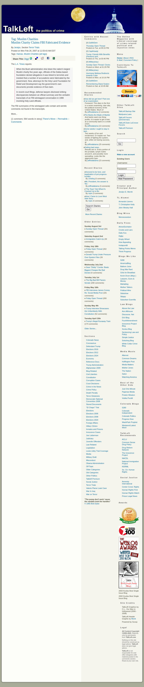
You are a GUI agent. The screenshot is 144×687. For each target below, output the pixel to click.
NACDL (125, 458)
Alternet (125, 355)
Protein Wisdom (128, 395)
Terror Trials (34, 47)
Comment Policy (130, 60)
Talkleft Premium (93, 479)
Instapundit (123, 245)
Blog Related (91, 371)
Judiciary (89, 439)
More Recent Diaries (93, 214)
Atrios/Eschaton (125, 227)
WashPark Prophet (129, 422)
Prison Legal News (129, 496)
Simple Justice (128, 337)
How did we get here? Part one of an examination (97, 100)
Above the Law (128, 308)
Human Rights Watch (130, 493)
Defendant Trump (93, 346)
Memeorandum (125, 217)
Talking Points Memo (127, 248)
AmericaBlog (125, 263)
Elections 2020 (92, 420)
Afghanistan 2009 (93, 368)
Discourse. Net (128, 314)
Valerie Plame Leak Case (96, 488)
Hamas (19, 54)
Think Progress (125, 251)
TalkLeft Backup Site (127, 111)
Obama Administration (95, 463)
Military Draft (91, 457)
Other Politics (91, 476)
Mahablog (124, 284)
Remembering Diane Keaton (97, 84)
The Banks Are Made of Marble (97, 115)
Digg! (26, 59)
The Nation (126, 371)
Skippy (123, 296)
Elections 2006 (92, 414)
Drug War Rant (126, 269)
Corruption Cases (93, 380)
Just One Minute (128, 389)
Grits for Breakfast (127, 273)
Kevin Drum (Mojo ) (128, 276)
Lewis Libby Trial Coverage (97, 451)
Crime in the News (93, 387)
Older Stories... (90, 329)
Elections (90, 411)
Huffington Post (128, 362)
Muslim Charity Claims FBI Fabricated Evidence (40, 42)
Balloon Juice (125, 266)
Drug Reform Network (127, 449)
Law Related (91, 445)
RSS (132, 58)
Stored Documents (93, 404)
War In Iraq (90, 491)
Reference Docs (92, 362)
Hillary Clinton (92, 426)
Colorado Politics (129, 416)
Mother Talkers (126, 287)
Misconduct (91, 460)
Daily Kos (122, 233)
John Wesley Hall (126, 208)
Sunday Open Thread (95, 229)
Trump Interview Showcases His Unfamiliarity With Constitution (96, 311)
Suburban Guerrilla (128, 300)
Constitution (91, 377)
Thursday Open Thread (95, 46)
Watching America (129, 377)
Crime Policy (91, 390)
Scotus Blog (127, 329)
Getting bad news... (92, 147)
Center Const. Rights (130, 487)
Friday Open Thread (94, 249)
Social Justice (91, 482)
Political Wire (125, 290)
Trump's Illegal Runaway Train (98, 321)
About (126, 58)
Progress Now (128, 419)
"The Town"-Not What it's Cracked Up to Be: (95, 190)
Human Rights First (130, 490)
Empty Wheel (124, 239)
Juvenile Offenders (94, 441)
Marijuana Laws (125, 114)
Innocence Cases (93, 432)
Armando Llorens (126, 201)
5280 (122, 260)
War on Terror (91, 494)
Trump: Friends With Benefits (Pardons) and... (98, 55)
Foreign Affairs (92, 423)
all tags (43, 54)
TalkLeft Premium (126, 128)
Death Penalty (92, 393)
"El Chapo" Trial (92, 407)
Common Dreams (129, 358)
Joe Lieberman (92, 435)
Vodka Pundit (127, 398)
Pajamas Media (128, 392)
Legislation (90, 448)
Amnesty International (127, 483)
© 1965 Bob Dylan (91, 504)
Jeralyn (17, 47)
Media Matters (128, 365)
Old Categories (92, 473)
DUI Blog (125, 318)
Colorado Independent (127, 412)
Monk (133, 619)
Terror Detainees (93, 396)
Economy (90, 359)
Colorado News (92, 340)
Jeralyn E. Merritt (125, 192)
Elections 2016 (92, 349)
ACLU (124, 439)
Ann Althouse (127, 311)
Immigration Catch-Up (95, 239)
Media (88, 454)
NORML (125, 467)
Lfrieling (91, 179)
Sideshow (124, 293)
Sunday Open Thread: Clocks (98, 65)
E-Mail (119, 60)
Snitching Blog (128, 341)
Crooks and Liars (125, 230)
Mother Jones (127, 368)
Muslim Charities (31, 54)
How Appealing (125, 242)
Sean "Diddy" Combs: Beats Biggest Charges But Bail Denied (96, 270)
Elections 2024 (92, 356)
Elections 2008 (92, 417)
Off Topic (89, 466)
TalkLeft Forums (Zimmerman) (125, 118)
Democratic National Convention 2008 (94, 400)
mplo (90, 193)
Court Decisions (92, 384)
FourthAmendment (129, 321)
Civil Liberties (91, 374)
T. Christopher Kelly (126, 204)
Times (20, 64)
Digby (121, 236)
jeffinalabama (93, 112)
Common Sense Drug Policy (128, 443)
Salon (124, 374)
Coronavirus (91, 343)
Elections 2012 (92, 352)
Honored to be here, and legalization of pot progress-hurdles (95, 174)
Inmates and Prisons (94, 429)
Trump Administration (95, 365)
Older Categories (93, 470)
